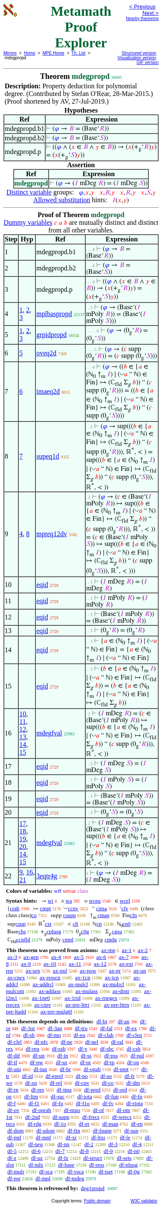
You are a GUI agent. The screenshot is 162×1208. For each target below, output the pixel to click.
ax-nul (60, 970)
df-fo (57, 1103)
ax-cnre (42, 1005)
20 (22, 846)
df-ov (13, 1110)
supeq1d (47, 456)
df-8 (84, 1151)
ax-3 (12, 957)
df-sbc (107, 1048)
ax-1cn (82, 977)
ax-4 (56, 957)
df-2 (89, 1144)
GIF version (147, 62)
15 (22, 752)
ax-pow (88, 970)
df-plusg (128, 1165)
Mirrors (10, 53)
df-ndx (36, 1165)
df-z (11, 1158)
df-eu (79, 1035)
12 (22, 729)
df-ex (131, 1028)
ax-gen (30, 957)
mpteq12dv (51, 533)
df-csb (134, 1048)
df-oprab (41, 1110)
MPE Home (53, 53)
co (34, 915)
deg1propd (92, 1188)
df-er (84, 1124)
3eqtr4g (46, 876)
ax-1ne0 (41, 998)
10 (22, 713)
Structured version (139, 53)
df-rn (12, 1089)
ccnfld (23, 939)
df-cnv (82, 1083)
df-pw (36, 1062)
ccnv (73, 908)
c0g (85, 931)
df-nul (137, 1055)
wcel (125, 900)
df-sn (61, 1062)
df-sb (29, 1035)
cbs (22, 931)
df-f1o (83, 1103)
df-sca (46, 1171)
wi (50, 900)
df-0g (133, 1171)
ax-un (139, 970)
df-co (107, 1083)
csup (20, 924)
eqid (42, 584)
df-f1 (34, 1103)
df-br (65, 1069)
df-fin (73, 1130)
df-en (136, 1124)
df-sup (131, 1130)
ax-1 (127, 950)
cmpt (45, 908)
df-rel (56, 1083)
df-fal (106, 1028)
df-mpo (72, 1110)
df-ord (120, 1089)
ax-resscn (50, 977)
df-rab (59, 1048)
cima (101, 908)
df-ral (117, 1042)
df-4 (137, 1144)
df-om (123, 1110)
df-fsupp (102, 1130)
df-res (37, 1089)
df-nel (91, 1042)
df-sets (124, 1158)
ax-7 (124, 957)
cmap (104, 915)
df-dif (13, 1055)
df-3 (113, 1144)
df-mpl (42, 1178)
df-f (11, 1103)
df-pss (111, 1055)
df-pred (92, 1089)
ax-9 (26, 964)
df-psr (13, 1178)
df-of (98, 1110)
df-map (110, 1124)
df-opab (92, 1069)
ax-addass (50, 991)
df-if (12, 1062)
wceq (95, 900)
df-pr (85, 1062)
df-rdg (35, 1124)
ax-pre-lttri (77, 1005)
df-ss (86, 1055)
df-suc (58, 1096)
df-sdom (45, 1130)
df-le (125, 1137)
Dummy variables (28, 222)
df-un (39, 1055)
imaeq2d (48, 391)
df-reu (32, 1048)
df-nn (63, 1144)
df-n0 (133, 1151)
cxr (48, 924)
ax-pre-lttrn (116, 1005)
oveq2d (46, 353)
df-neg (35, 1144)
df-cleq (134, 1035)
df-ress (96, 1165)
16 (29, 872)
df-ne (66, 1042)
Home (29, 53)
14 (22, 744)
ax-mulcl (78, 984)
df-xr (71, 1137)
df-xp (31, 1083)
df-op (133, 1062)
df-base (66, 1165)
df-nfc (41, 1042)
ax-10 (49, 964)
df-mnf (43, 1137)
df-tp (109, 1062)
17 (22, 823)
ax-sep (33, 970)
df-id (27, 1076)
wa (69, 900)
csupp (69, 915)
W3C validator (143, 1201)
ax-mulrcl (113, 984)
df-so (106, 1076)
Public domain (97, 1201)
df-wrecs (121, 1117)
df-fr (129, 1076)
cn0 (127, 924)
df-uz (37, 1158)
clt (75, 924)
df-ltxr (98, 1137)
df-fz (63, 1158)
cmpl (67, 939)
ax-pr (115, 970)
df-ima (64, 1089)
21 (22, 879)
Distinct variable (29, 192)
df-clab (106, 1035)
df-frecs (90, 1117)
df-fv (107, 1103)
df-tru (81, 1028)
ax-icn (112, 977)
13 (22, 736)
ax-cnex (16, 977)
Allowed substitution (61, 199)
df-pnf (14, 1137)
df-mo (54, 1035)
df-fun (112, 1096)
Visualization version (136, 57)
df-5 (12, 1151)
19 (22, 838)
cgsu (117, 931)
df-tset (105, 1171)
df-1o (60, 1124)
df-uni (14, 1069)
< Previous (142, 6)
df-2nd (32, 1117)
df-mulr (15, 1171)
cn (98, 924)
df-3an (55, 1028)
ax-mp (108, 950)
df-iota (84, 1096)
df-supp (60, 1117)
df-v (82, 1048)
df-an (123, 1021)
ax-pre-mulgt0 (56, 1011)
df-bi (101, 1021)
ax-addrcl (43, 984)
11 (22, 721)
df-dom (15, 1130)
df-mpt (120, 1069)
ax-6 (101, 957)
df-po (82, 1076)
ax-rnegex (106, 998)
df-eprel (54, 1076)
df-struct (92, 1158)
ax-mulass (86, 991)
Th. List (79, 53)
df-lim (31, 1096)
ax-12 (100, 964)
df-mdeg (74, 1178)
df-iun (40, 1069)
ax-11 (75, 964)
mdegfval (49, 733)
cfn (133, 915)
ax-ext (126, 964)
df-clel (14, 1042)
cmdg (110, 939)
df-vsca (75, 1171)
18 (22, 831)
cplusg (53, 931)
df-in (63, 1055)
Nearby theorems (142, 18)
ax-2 (143, 950)
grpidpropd (51, 334)
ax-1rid (72, 998)
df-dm (133, 1083)
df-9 (108, 1151)
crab (14, 908)
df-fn (136, 1096)
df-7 (60, 1151)
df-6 (36, 1151)
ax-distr (121, 991)
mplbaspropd (54, 313)
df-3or (28, 1028)
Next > (150, 13)
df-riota (134, 1103)
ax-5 (79, 957)
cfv (124, 908)
